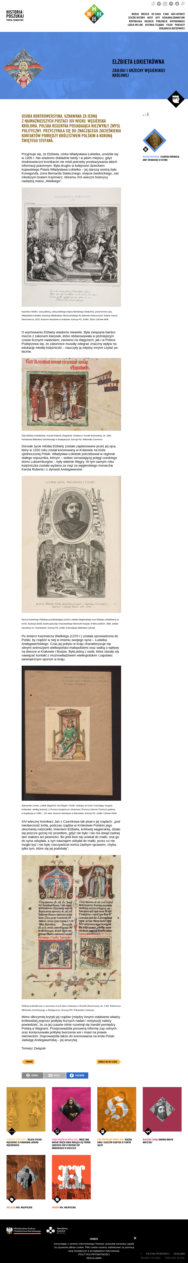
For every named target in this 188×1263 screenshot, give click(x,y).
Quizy (150, 17)
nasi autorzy (178, 14)
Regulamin (179, 1254)
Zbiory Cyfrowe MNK (99, 319)
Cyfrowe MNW (110, 813)
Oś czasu (156, 14)
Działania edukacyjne (173, 17)
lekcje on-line (135, 25)
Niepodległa (135, 21)
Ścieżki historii (136, 17)
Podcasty (180, 25)
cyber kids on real (175, 1258)
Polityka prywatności (157, 1254)
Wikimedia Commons (93, 439)
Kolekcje (149, 21)
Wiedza (135, 14)
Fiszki (169, 25)
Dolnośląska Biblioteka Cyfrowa (80, 628)
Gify (158, 17)
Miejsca (145, 14)
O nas (166, 14)
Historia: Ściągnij (154, 25)
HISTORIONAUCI (177, 21)
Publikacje (162, 21)
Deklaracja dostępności (172, 28)
